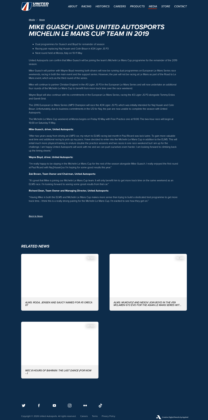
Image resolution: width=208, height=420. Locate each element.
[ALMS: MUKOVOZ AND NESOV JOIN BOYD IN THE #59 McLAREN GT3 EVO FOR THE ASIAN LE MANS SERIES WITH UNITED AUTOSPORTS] (148, 282)
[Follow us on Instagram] (69, 405)
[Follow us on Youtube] (54, 405)
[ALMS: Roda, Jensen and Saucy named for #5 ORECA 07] (59, 282)
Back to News (36, 216)
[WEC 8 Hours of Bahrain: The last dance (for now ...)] (59, 350)
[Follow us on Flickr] (85, 405)
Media (32, 20)
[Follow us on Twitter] (23, 405)
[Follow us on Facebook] (38, 405)
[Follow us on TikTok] (100, 405)
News (42, 20)
